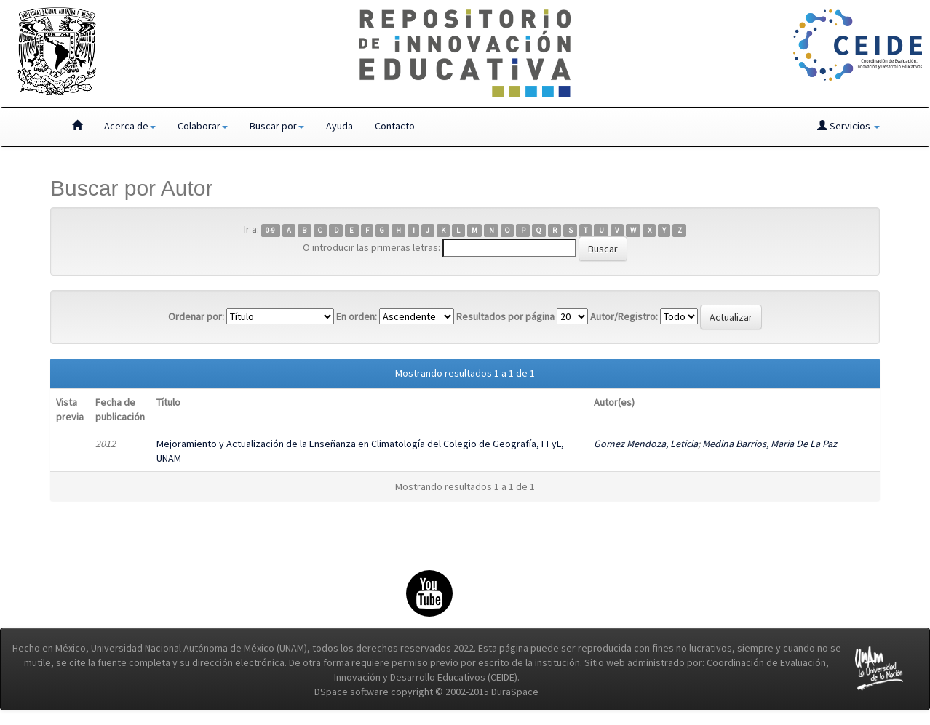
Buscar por (277, 125)
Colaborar (203, 125)
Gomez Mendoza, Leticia (646, 443)
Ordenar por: (196, 316)
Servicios (848, 125)
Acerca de (130, 125)
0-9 (270, 230)
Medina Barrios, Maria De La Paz (769, 443)
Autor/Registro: (624, 316)
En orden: (356, 316)
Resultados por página (505, 316)
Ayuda (339, 125)
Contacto (395, 125)
